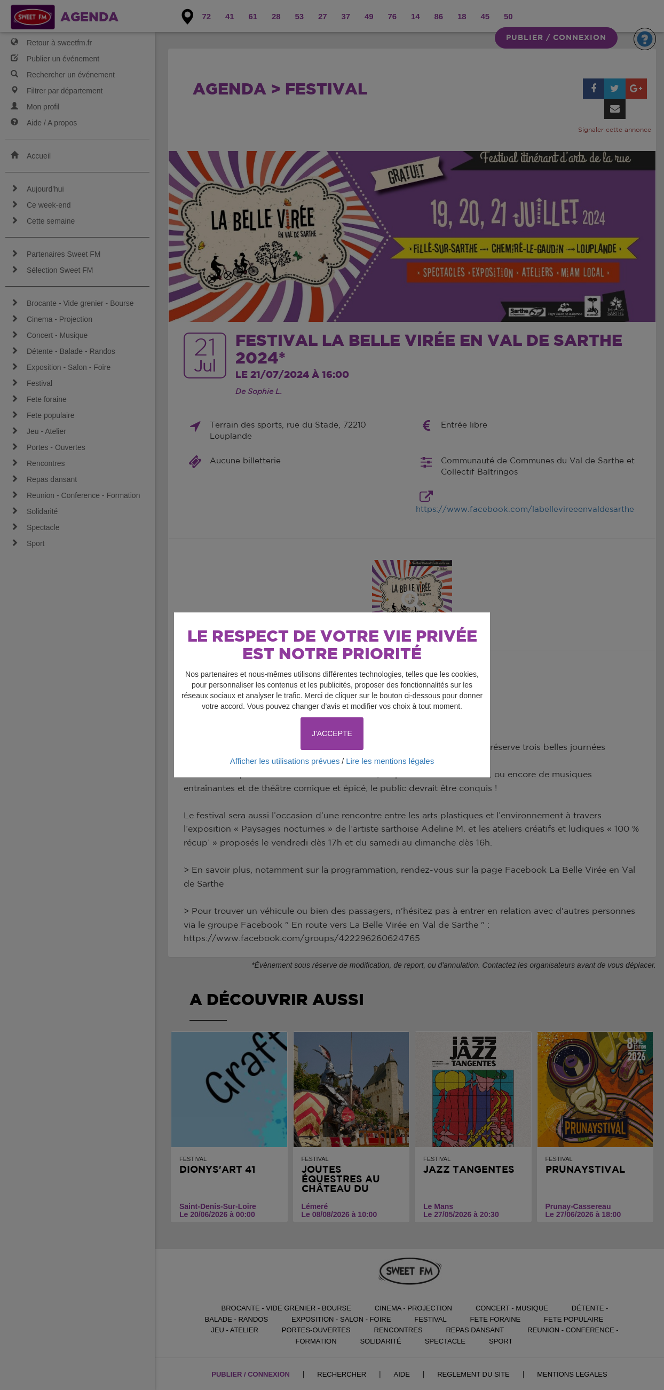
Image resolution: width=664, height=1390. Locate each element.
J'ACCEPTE (332, 733)
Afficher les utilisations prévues (285, 760)
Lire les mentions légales (390, 760)
